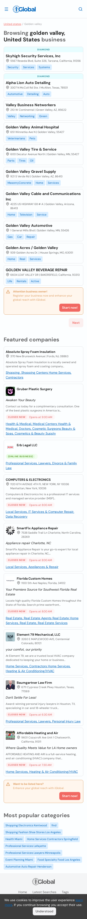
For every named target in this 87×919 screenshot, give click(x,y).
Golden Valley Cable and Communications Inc (43, 196)
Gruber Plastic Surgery (34, 389)
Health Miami (13, 839)
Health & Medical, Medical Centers (32, 424)
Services (28, 67)
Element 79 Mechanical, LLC (38, 634)
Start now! (70, 796)
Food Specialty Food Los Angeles (59, 860)
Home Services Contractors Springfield (52, 839)
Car (19, 237)
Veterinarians (16, 138)
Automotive (15, 94)
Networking (27, 116)
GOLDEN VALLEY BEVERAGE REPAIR (36, 270)
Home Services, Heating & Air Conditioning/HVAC (42, 772)
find (54, 825)
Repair (31, 237)
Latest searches (44, 892)
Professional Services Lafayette (25, 846)
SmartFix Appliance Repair (37, 528)
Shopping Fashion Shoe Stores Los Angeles (33, 832)
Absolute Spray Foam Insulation (30, 352)
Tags (65, 892)
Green (43, 116)
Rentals (21, 281)
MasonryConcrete (19, 183)
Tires (22, 160)
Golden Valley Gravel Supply (31, 171)
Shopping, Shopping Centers (27, 372)
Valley (11, 116)
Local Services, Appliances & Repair (32, 567)
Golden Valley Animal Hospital (32, 127)
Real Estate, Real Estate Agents (29, 618)
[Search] (80, 9)
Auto (46, 94)
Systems (44, 67)
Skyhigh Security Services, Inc (33, 56)
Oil (31, 160)
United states (12, 24)
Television (26, 214)
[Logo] (24, 9)
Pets (32, 138)
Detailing (33, 94)
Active (35, 281)
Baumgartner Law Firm (34, 683)
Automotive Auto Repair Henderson (28, 866)
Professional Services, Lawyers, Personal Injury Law (43, 721)
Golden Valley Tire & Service (31, 149)
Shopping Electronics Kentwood (26, 825)
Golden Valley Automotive (29, 225)
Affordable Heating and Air (37, 733)
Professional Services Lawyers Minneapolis (32, 853)
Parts (11, 160)
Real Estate (61, 618)
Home (39, 183)
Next (76, 323)
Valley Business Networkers (31, 105)
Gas (10, 237)
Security (13, 67)
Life (10, 281)
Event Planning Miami (19, 860)
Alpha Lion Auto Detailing (28, 82)
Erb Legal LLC (27, 445)
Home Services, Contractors (27, 666)
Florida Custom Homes (34, 578)
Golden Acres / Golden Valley (32, 247)
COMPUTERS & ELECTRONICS (28, 480)
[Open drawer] (6, 9)
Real (22, 259)
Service (41, 214)
